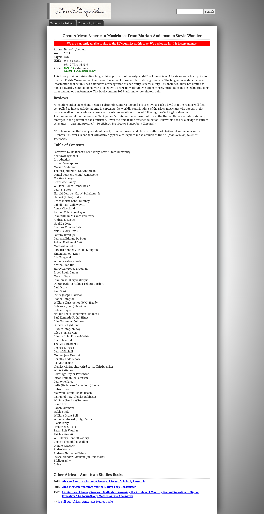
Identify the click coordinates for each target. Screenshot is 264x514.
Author (90, 23)
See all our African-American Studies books (85, 501)
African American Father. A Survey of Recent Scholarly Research (103, 481)
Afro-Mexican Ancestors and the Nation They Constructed (99, 487)
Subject (62, 23)
